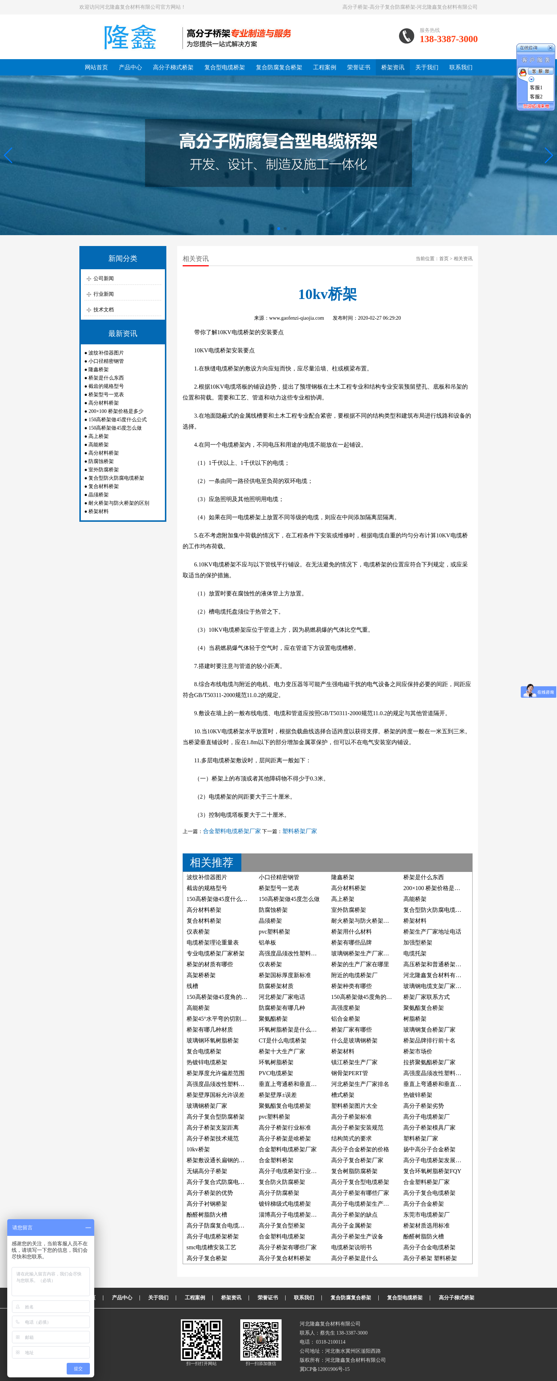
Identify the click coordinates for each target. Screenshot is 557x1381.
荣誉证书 (358, 67)
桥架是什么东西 (106, 378)
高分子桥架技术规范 (213, 1138)
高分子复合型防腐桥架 (216, 1117)
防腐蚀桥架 (101, 461)
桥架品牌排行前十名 (429, 1040)
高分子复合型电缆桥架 (360, 1182)
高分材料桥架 (103, 403)
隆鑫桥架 (98, 369)
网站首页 (96, 67)
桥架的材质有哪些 (210, 964)
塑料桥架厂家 (299, 831)
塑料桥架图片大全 (354, 1106)
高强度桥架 (345, 1008)
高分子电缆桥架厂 (426, 1117)
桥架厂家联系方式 (426, 997)
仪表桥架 (198, 932)
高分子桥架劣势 (423, 1106)
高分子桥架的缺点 (354, 1215)
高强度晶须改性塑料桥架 (218, 1084)
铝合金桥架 (345, 1019)
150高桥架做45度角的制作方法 (370, 997)
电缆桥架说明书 (351, 1247)
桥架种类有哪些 (351, 986)
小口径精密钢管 (106, 361)
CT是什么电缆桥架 (283, 1040)
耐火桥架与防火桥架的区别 (118, 503)
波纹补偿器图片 (106, 353)
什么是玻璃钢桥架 (354, 1040)
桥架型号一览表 (106, 394)
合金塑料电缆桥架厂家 (232, 831)
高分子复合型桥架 (282, 1225)
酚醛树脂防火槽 (207, 1215)
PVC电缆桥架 (276, 1073)
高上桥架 (98, 436)
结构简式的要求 (351, 1138)
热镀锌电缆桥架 (207, 1062)
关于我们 (426, 67)
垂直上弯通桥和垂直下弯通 (293, 1084)
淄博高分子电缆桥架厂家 (291, 1215)
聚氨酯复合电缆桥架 (285, 1106)
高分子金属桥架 (351, 1225)
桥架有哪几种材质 (210, 1029)
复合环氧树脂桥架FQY (432, 1171)
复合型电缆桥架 (224, 67)
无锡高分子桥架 (207, 1171)
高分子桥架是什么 (354, 1258)
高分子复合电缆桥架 (429, 1193)
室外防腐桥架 (103, 469)
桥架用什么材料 (351, 932)
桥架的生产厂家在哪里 (360, 964)
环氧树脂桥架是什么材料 (291, 1029)
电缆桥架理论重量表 (213, 942)
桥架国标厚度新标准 (285, 975)
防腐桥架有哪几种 (282, 1008)
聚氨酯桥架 (273, 1019)
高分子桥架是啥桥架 (285, 1138)
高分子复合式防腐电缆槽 (218, 1182)
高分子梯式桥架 (173, 67)
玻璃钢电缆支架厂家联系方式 (441, 986)
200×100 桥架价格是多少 (115, 411)
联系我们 (461, 67)
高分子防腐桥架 (279, 1193)
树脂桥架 (415, 1019)
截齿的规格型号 (106, 386)
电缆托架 (415, 953)
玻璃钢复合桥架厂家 (429, 1029)
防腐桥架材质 (276, 986)
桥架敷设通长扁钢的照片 (218, 1160)
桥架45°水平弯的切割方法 (220, 1019)
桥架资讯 (392, 67)
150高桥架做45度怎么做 (115, 428)
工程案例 (324, 67)
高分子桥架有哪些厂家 (360, 1193)
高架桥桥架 (201, 975)
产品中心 (130, 67)
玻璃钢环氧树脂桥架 (213, 1040)
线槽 (192, 986)
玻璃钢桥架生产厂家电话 (363, 953)
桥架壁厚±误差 (278, 1095)
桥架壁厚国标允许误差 (216, 1095)
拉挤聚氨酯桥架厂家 (429, 1062)
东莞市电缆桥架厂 (426, 1215)
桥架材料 (98, 511)
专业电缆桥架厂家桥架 (216, 953)
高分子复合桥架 (207, 1258)
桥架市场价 (417, 1051)
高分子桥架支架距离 (213, 1127)
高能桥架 (98, 444)
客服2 (536, 96)
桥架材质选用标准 (426, 1225)
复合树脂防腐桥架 (354, 1171)
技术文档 (103, 309)
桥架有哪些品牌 (351, 942)
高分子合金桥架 (423, 1204)
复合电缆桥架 (204, 1051)
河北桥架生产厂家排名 (360, 1084)
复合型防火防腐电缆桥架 (116, 478)
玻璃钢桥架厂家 (207, 1106)
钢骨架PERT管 (349, 1073)
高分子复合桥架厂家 (357, 1160)
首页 (444, 258)
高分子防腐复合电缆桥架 (218, 1225)
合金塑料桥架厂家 (426, 1182)
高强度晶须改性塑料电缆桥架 (296, 953)
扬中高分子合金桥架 (429, 1149)
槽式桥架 (342, 1095)
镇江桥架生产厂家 (354, 1062)
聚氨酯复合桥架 (423, 1008)
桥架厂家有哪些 (351, 1029)
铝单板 (267, 942)
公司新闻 (103, 278)
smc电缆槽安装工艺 (212, 1247)
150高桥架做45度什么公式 (117, 419)
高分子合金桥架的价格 (360, 1149)
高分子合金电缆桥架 (429, 1247)
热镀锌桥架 (417, 1095)
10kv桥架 (198, 1149)
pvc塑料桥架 (274, 932)
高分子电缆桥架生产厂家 (363, 1204)
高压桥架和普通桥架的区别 (438, 964)
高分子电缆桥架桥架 (213, 1236)
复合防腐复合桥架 (279, 67)
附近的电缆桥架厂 (354, 975)
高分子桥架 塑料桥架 (430, 1258)
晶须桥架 (98, 494)
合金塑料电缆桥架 (282, 1236)
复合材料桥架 (103, 486)
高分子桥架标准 (351, 1117)
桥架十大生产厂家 (282, 1051)
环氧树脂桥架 (276, 1062)
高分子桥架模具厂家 (429, 1127)
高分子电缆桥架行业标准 (291, 1171)
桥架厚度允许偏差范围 (216, 1073)
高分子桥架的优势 (210, 1193)
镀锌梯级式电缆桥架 (285, 1204)
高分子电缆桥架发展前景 (435, 1160)
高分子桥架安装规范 (357, 1127)
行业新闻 (103, 294)
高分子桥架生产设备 (357, 1236)
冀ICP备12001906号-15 (325, 1369)
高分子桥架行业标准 (285, 1127)
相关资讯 (463, 258)
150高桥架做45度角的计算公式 (226, 997)
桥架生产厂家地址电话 (432, 932)
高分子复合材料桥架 (285, 1258)
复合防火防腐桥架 (282, 1182)
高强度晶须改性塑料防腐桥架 (441, 1073)
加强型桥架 (417, 942)
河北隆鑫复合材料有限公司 (438, 975)
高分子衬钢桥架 (207, 1204)
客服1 (536, 87)
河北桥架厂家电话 (282, 997)
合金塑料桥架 (276, 1160)
